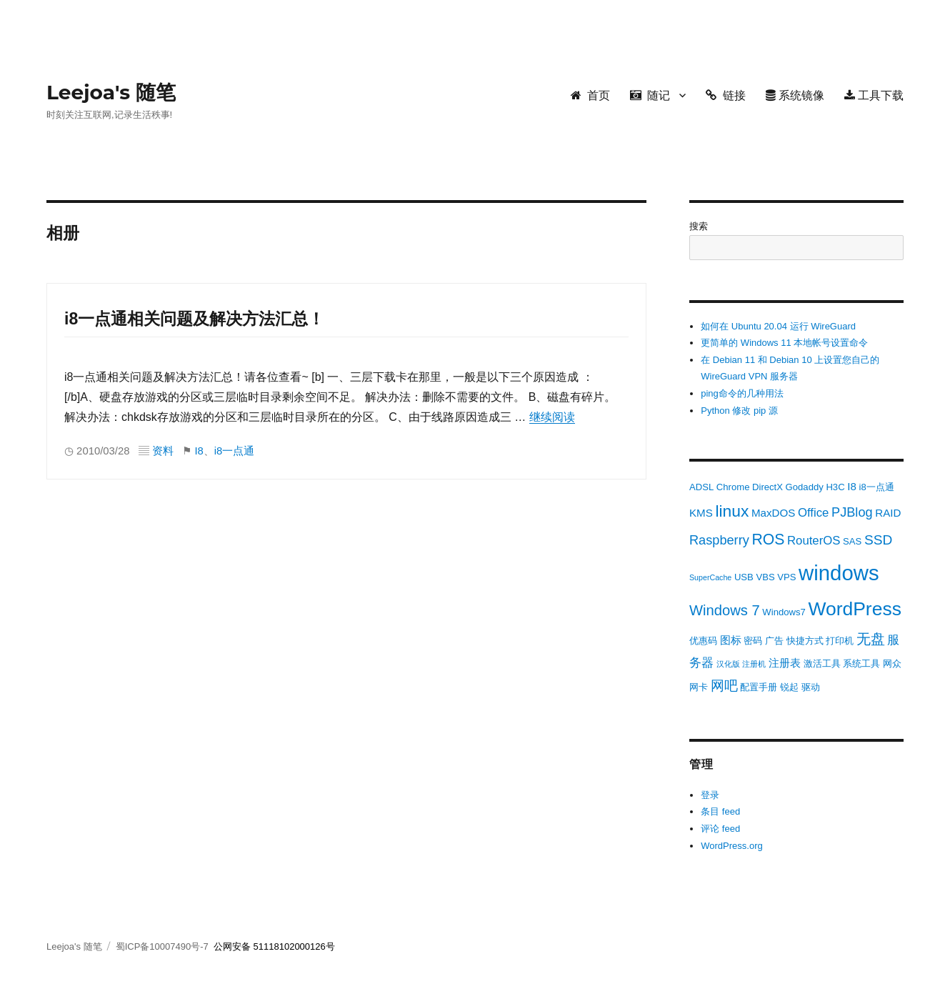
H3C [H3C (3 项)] (835, 487)
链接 (725, 95)
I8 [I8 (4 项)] (851, 486)
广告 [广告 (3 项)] (774, 640)
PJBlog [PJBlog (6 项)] (852, 512)
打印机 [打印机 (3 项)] (840, 640)
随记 (650, 95)
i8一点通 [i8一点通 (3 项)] (876, 487)
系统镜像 (795, 95)
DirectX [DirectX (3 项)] (767, 487)
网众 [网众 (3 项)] (892, 663)
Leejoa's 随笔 (111, 92)
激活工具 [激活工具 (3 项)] (822, 663)
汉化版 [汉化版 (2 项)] (728, 664)
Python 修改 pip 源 (739, 410)
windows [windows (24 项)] (839, 573)
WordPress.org (731, 845)
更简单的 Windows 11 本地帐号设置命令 (784, 342)
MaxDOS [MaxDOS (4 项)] (773, 513)
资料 (163, 451)
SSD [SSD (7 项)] (878, 539)
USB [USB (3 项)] (744, 577)
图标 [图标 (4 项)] (730, 640)
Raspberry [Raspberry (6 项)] (719, 540)
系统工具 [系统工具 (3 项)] (861, 663)
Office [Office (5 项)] (813, 513)
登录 (710, 795)
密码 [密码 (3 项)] (753, 640)
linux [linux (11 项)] (732, 511)
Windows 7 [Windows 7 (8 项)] (724, 610)
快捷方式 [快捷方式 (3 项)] (805, 640)
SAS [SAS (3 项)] (852, 541)
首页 (590, 95)
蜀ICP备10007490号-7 (163, 946)
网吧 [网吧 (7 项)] (724, 685)
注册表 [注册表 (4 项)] (785, 663)
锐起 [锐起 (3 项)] (789, 687)
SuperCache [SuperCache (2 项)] (710, 577)
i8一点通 (234, 451)
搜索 (698, 226)
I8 (198, 451)
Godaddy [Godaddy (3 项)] (805, 487)
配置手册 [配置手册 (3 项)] (758, 687)
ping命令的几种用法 (742, 393)
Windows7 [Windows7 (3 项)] (783, 612)
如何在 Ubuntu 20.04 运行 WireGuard (778, 326)
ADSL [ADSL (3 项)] (701, 487)
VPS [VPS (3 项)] (786, 577)
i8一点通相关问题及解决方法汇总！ (194, 318)
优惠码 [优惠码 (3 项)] (703, 640)
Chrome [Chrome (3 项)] (733, 487)
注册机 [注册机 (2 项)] (754, 664)
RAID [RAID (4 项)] (888, 513)
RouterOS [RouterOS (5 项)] (813, 540)
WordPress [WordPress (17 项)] (854, 609)
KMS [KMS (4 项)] (701, 513)
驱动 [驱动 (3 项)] (810, 687)
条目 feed (720, 811)
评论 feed (720, 828)
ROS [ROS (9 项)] (767, 539)
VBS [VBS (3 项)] (765, 577)
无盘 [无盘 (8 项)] (870, 639)
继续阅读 (552, 417)
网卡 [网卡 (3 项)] (698, 687)
